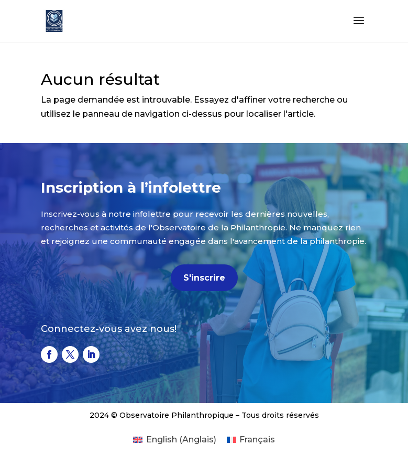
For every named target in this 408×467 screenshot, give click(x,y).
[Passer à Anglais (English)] (174, 439)
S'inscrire (204, 278)
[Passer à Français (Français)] (251, 439)
